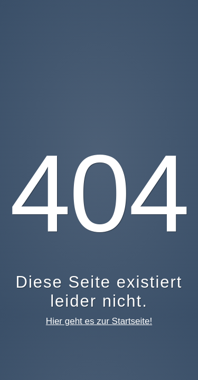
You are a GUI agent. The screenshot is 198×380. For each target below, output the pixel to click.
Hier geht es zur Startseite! (99, 321)
